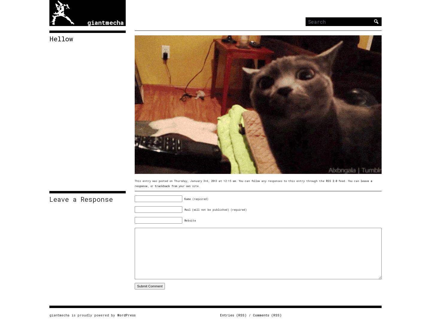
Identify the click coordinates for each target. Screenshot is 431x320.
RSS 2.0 (331, 181)
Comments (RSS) (267, 315)
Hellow (61, 39)
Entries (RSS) (233, 315)
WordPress (126, 315)
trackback (162, 186)
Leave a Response (81, 199)
